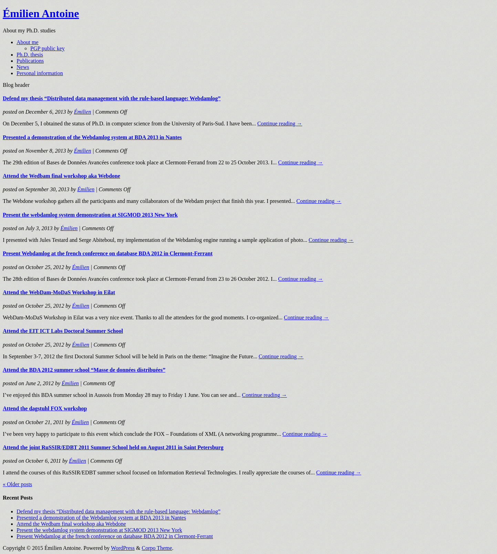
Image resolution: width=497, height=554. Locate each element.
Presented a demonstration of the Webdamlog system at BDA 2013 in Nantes (92, 137)
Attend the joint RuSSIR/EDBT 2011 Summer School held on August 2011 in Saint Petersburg (113, 447)
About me (28, 42)
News (23, 67)
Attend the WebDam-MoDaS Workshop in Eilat (59, 292)
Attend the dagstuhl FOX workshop (45, 408)
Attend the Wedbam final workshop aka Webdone (61, 176)
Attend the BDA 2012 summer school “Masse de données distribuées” (84, 370)
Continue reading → (279, 123)
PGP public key (47, 48)
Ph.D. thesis (30, 55)
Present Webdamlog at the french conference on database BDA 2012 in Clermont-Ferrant (108, 253)
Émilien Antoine (41, 13)
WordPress (123, 548)
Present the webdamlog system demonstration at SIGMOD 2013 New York (90, 215)
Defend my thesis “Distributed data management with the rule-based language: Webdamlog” (112, 98)
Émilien (82, 112)
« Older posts (17, 484)
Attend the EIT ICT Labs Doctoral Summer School (63, 331)
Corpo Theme (157, 548)
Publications (30, 61)
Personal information (40, 73)
